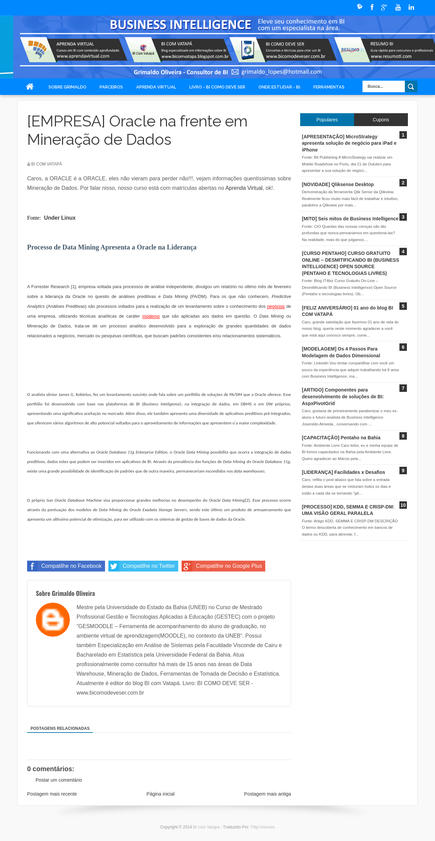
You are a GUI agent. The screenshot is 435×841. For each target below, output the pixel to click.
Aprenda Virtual (156, 86)
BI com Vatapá (207, 827)
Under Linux (60, 218)
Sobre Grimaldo (67, 86)
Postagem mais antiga (267, 794)
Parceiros (111, 86)
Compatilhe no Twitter (141, 566)
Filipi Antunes (263, 827)
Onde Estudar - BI (279, 86)
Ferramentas (329, 86)
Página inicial (161, 794)
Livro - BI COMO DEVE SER (217, 86)
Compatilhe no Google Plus (222, 566)
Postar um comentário (59, 780)
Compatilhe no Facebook (64, 566)
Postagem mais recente (52, 794)
